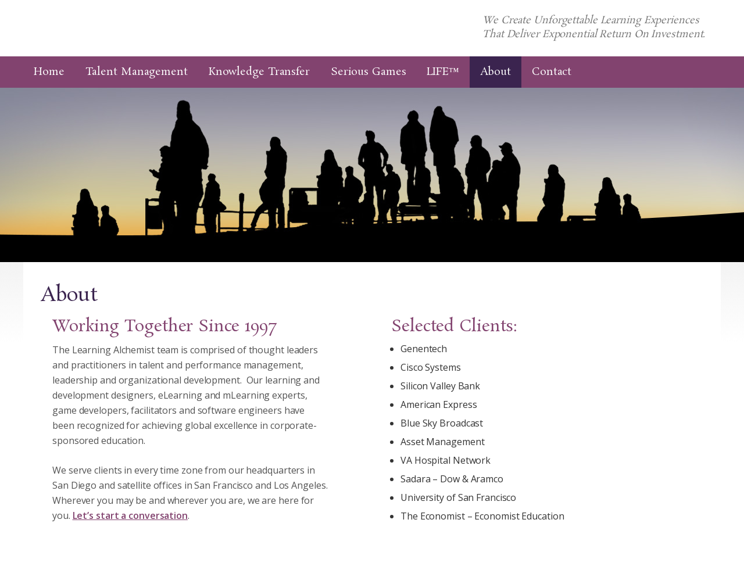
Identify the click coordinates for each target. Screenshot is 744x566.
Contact (551, 72)
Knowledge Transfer (259, 72)
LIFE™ (443, 72)
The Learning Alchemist (166, 28)
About (496, 72)
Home (49, 72)
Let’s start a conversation (130, 515)
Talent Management (136, 72)
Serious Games (368, 72)
